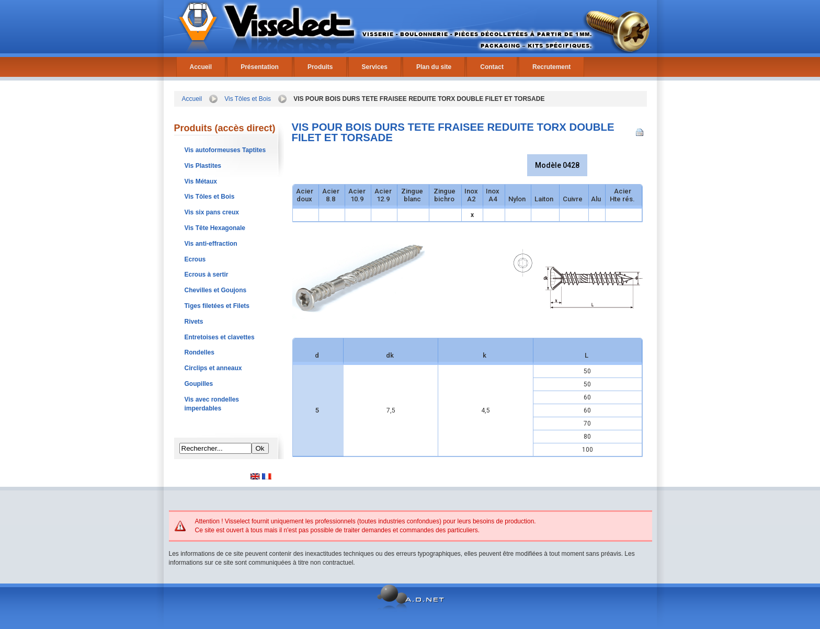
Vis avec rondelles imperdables (212, 404)
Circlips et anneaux (213, 368)
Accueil (201, 67)
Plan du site (433, 67)
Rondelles (199, 352)
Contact (492, 67)
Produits (320, 67)
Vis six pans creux (212, 212)
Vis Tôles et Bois (247, 98)
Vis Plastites (203, 165)
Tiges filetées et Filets (217, 306)
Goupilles (199, 383)
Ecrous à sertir (207, 274)
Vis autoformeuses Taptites (225, 150)
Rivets (194, 321)
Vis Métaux (201, 181)
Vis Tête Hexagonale (215, 228)
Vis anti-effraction (211, 243)
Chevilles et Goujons (216, 290)
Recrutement (551, 67)
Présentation (260, 67)
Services (375, 67)
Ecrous (195, 259)
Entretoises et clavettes (220, 337)
